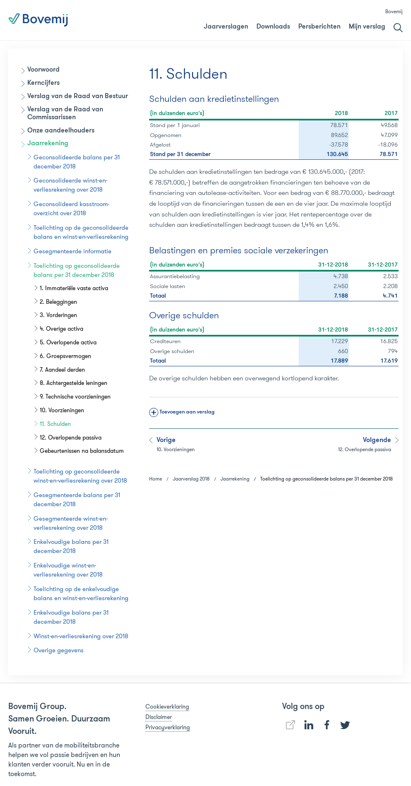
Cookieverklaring (167, 706)
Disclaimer (158, 717)
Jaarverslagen (226, 27)
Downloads (273, 27)
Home (155, 478)
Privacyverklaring (167, 727)
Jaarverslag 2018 (239, 20)
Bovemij (394, 11)
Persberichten (319, 27)
